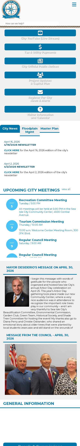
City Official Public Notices (40, 62)
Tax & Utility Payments (40, 48)
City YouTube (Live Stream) (40, 34)
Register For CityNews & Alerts (40, 95)
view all (66, 189)
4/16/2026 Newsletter (20, 144)
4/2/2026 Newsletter (19, 166)
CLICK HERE (11, 149)
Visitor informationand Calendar (40, 112)
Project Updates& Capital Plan (40, 78)
